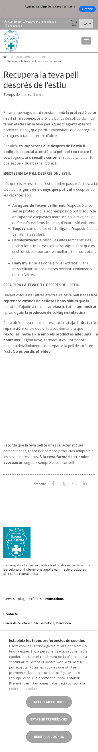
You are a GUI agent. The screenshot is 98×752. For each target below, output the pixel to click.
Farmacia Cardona (22, 57)
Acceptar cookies (49, 702)
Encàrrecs (35, 599)
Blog (42, 57)
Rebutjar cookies (49, 736)
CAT (86, 23)
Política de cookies (24, 688)
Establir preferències (49, 719)
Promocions (54, 599)
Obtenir (87, 9)
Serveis (9, 599)
